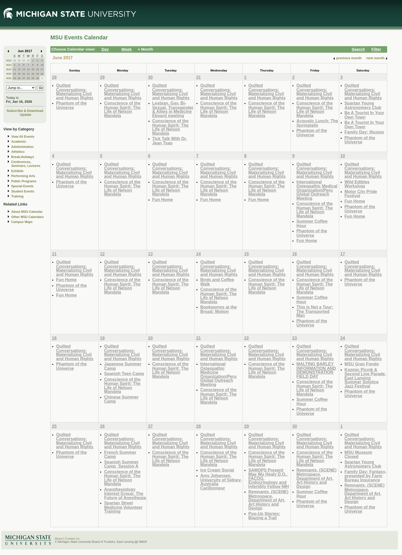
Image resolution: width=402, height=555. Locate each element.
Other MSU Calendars (27, 217)
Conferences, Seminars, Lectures (25, 164)
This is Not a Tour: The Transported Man (314, 311)
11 (14, 69)
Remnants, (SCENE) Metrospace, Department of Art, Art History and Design (268, 499)
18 (14, 73)
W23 (8, 64)
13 (23, 69)
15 (33, 69)
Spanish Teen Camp (124, 373)
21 (28, 73)
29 (19, 60)
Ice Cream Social (217, 470)
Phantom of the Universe (71, 105)
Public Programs (23, 181)
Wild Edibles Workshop (357, 184)
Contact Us (72, 538)
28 (14, 60)
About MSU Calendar (27, 212)
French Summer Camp (120, 454)
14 (28, 69)
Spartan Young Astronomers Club (363, 105)
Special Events (22, 186)
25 (14, 78)
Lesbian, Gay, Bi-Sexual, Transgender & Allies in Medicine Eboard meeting (173, 109)
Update (25, 115)
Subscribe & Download (25, 111)
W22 (8, 60)
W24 (8, 69)
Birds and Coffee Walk (217, 281)
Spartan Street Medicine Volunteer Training (123, 507)
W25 (8, 73)
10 (42, 64)
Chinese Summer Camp (121, 399)
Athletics (18, 152)
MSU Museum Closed (358, 454)
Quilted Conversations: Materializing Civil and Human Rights (74, 91)
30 (23, 60)
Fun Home (162, 199)
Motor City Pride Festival (361, 193)
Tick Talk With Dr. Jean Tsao (169, 140)
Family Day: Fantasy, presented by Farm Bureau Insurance (365, 475)
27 (23, 78)
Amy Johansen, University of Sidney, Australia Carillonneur (221, 481)
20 (23, 73)
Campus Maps (22, 222)
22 (33, 73)
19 (19, 73)
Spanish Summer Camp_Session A (121, 464)
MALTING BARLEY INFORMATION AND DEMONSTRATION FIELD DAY (316, 370)
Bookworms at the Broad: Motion (218, 309)
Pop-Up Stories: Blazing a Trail (264, 515)
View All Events (22, 136)
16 (37, 69)
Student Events (22, 191)
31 (28, 60)
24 (42, 73)
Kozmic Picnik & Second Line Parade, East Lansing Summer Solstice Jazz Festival (365, 377)
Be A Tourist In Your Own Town (364, 114)
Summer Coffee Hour (311, 223)
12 (19, 69)
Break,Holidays (22, 157)
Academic (18, 141)
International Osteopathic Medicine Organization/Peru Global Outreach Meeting (218, 374)
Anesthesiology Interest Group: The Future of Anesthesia (125, 493)
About (59, 538)
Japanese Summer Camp (122, 366)
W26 (8, 78)
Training (17, 196)
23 (37, 73)
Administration (22, 147)
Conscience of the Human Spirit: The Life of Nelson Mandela (122, 109)
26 (19, 78)
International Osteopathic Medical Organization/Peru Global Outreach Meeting (316, 190)
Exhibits (17, 171)
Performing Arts (23, 176)
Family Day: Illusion (364, 132)
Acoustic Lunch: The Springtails (317, 123)
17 (42, 69)
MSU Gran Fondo (362, 363)
